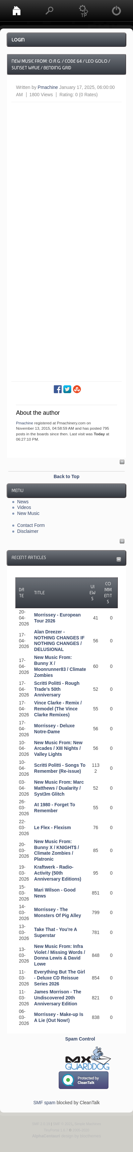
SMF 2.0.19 (41, 1124)
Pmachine (48, 87)
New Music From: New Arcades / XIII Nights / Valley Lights (58, 748)
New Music (28, 513)
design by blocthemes (66, 1136)
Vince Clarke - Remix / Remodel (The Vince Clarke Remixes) (58, 708)
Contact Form (31, 525)
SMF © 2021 (62, 1124)
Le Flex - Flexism (52, 827)
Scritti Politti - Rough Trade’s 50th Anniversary (57, 689)
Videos (24, 507)
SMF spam (44, 1102)
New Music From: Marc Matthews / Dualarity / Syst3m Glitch (59, 788)
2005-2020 (81, 1130)
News (23, 501)
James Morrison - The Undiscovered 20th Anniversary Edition (57, 997)
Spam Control (80, 1039)
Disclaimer (27, 531)
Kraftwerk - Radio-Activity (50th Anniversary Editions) (57, 873)
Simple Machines (87, 1124)
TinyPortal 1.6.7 (56, 1130)
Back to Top (67, 476)
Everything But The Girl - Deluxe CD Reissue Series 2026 (59, 978)
